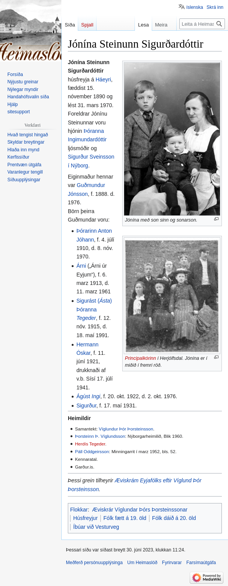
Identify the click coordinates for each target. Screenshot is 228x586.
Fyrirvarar (172, 562)
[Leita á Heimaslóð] (202, 23)
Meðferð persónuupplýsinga (94, 562)
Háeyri (103, 79)
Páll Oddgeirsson (92, 451)
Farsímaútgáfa (201, 562)
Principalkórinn (140, 358)
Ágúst (88, 396)
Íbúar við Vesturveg (96, 527)
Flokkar (79, 510)
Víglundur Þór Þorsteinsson (126, 428)
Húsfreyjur (85, 518)
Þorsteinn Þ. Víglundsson (100, 436)
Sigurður (86, 405)
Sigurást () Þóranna (94, 309)
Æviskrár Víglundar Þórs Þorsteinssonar (139, 510)
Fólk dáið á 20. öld (174, 518)
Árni (81, 266)
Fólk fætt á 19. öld (124, 518)
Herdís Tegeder (90, 443)
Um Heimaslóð (142, 562)
